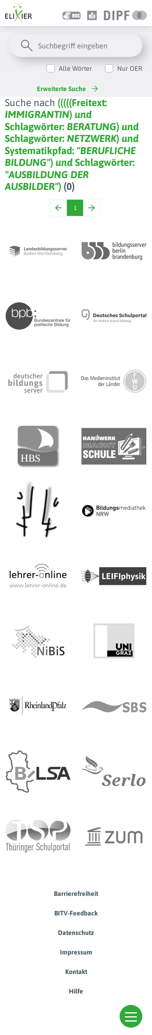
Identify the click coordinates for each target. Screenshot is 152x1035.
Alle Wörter (75, 68)
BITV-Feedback (76, 913)
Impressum (76, 952)
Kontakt (76, 971)
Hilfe (76, 991)
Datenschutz (76, 932)
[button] (131, 1016)
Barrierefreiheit (76, 893)
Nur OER (129, 68)
